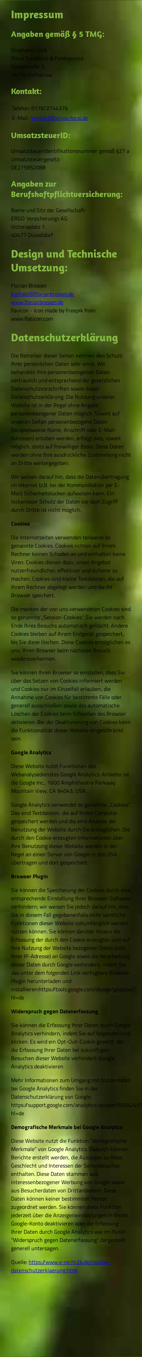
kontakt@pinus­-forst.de (59, 118)
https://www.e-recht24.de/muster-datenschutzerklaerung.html (61, 1266)
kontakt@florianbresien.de (42, 294)
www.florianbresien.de (37, 302)
